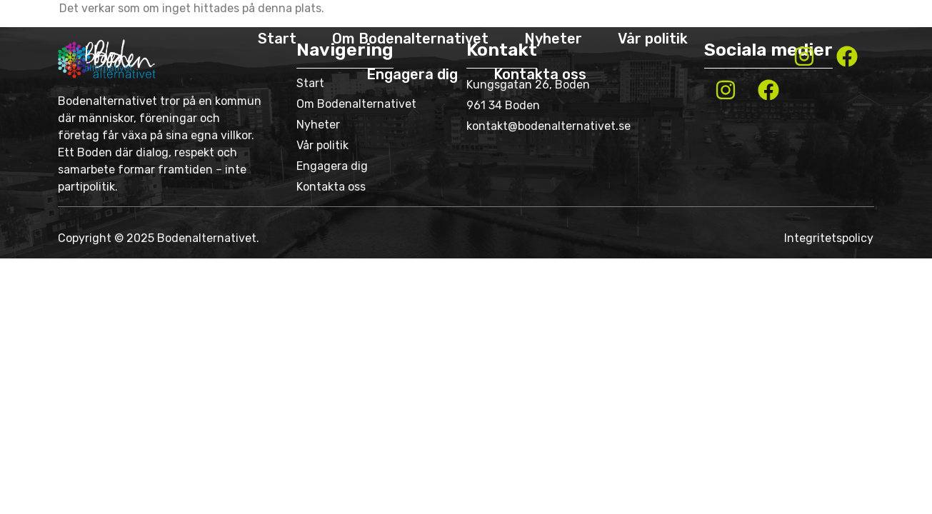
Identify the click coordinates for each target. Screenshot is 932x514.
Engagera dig (412, 74)
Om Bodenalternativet (410, 38)
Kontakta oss (539, 74)
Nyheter (553, 38)
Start (277, 38)
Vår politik (653, 38)
